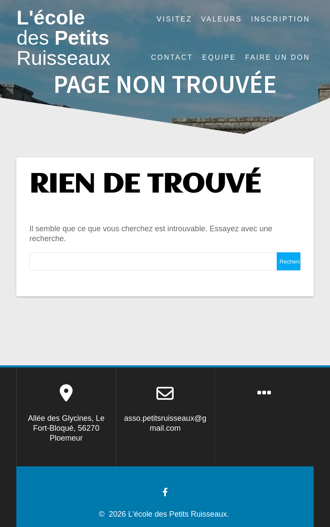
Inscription (280, 19)
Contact (172, 57)
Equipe (219, 57)
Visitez (174, 19)
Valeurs (221, 19)
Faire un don (277, 57)
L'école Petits (63, 38)
